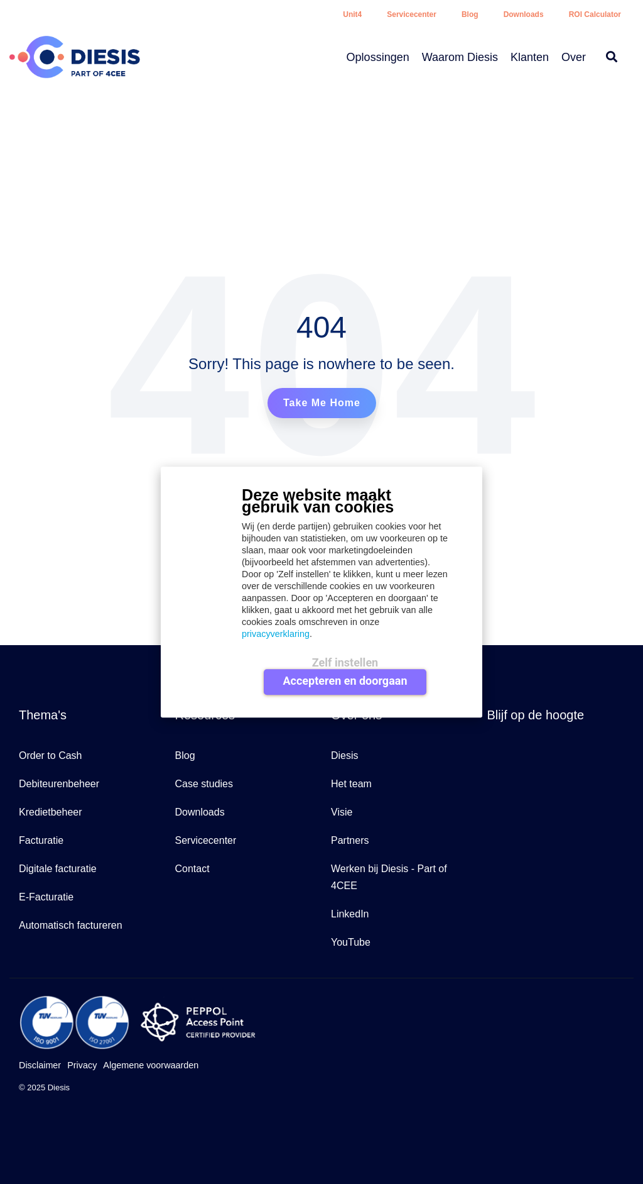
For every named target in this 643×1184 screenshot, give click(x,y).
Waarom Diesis (460, 57)
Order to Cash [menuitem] (50, 755)
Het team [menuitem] (351, 783)
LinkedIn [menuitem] (350, 914)
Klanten (530, 57)
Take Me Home (321, 402)
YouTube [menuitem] (350, 942)
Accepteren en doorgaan (345, 681)
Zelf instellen (345, 662)
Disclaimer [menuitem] (40, 1065)
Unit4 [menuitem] (352, 14)
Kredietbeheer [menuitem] (50, 812)
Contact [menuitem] (192, 868)
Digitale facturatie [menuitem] (58, 868)
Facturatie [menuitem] (41, 840)
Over (573, 57)
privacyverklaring (276, 634)
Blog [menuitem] (470, 14)
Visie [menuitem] (341, 812)
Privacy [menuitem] (82, 1065)
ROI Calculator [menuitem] (595, 14)
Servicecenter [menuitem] (411, 14)
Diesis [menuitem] (345, 755)
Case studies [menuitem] (204, 783)
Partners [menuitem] (350, 840)
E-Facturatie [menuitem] (46, 897)
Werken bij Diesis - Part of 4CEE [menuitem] (390, 877)
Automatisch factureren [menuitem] (70, 925)
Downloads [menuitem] (524, 14)
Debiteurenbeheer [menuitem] (59, 783)
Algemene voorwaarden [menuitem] (150, 1065)
